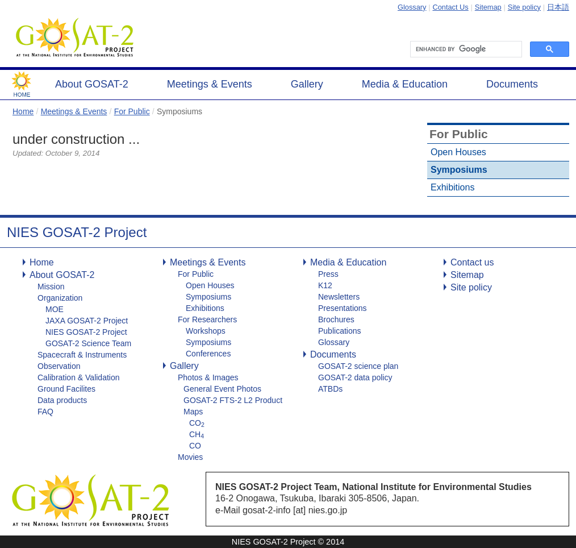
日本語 (558, 7)
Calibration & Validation (78, 377)
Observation (58, 366)
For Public (132, 111)
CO (196, 422)
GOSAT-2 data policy (355, 377)
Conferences (208, 353)
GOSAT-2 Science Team (88, 343)
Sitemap (488, 7)
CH (196, 434)
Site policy (524, 7)
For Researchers (207, 319)
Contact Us (450, 7)
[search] (465, 49)
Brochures (336, 319)
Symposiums (459, 170)
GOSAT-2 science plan (358, 366)
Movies (190, 457)
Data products (62, 400)
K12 (325, 285)
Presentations (342, 308)
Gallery (307, 84)
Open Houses (458, 152)
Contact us (472, 262)
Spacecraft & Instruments (82, 354)
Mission (50, 286)
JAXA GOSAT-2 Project (86, 320)
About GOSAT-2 (91, 84)
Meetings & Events (209, 84)
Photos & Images (208, 377)
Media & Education (405, 84)
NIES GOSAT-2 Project (86, 332)
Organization (59, 297)
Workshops (206, 330)
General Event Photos (222, 388)
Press (328, 274)
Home (23, 111)
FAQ (45, 411)
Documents (512, 84)
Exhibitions (452, 187)
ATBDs (330, 388)
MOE (54, 309)
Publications (339, 330)
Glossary (412, 7)
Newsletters (339, 296)
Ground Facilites (66, 388)
